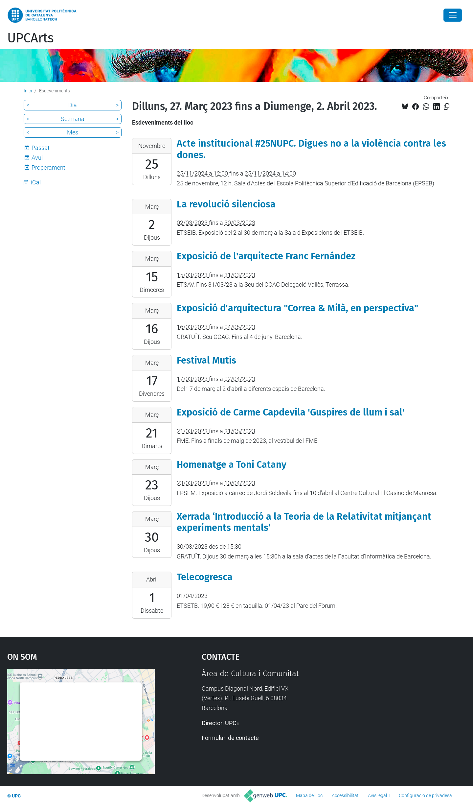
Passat (41, 147)
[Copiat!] (446, 106)
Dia (72, 105)
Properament (48, 167)
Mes (72, 132)
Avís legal (377, 795)
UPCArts (30, 38)
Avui (37, 157)
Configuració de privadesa (425, 795)
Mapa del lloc (309, 795)
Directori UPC (219, 723)
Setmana (72, 118)
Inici (28, 90)
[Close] (452, 15)
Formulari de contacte (230, 737)
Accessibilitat (345, 795)
